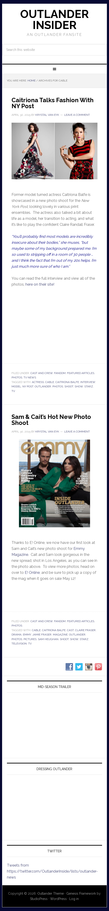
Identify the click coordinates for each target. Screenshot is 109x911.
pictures (30, 639)
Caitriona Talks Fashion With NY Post (53, 103)
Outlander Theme (50, 893)
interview (87, 382)
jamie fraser (41, 634)
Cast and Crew (41, 373)
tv (13, 391)
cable (49, 382)
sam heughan (48, 639)
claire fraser (85, 630)
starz (88, 386)
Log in (74, 899)
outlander (43, 386)
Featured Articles (80, 373)
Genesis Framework (81, 893)
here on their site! (39, 284)
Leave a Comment (77, 114)
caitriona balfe (67, 382)
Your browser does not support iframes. (54, 324)
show (79, 386)
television (19, 643)
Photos (17, 377)
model (16, 386)
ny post (27, 386)
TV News (30, 377)
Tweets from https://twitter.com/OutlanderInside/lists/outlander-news (52, 871)
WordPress (58, 899)
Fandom (60, 373)
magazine (60, 634)
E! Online (32, 572)
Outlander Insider (54, 20)
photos (57, 386)
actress (38, 382)
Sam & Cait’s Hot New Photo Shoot (51, 419)
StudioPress (39, 899)
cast (70, 630)
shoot (68, 386)
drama (16, 634)
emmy (27, 634)
